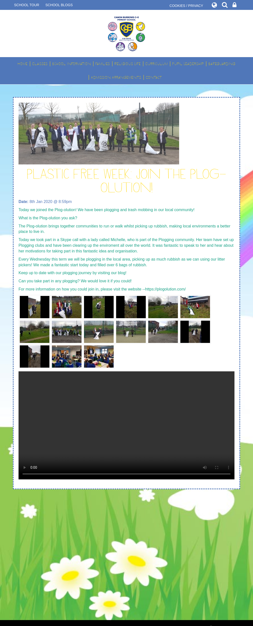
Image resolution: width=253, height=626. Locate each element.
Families (102, 64)
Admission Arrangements (116, 77)
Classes (40, 64)
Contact (154, 77)
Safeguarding (221, 64)
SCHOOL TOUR (26, 5)
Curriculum (156, 64)
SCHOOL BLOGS (59, 5)
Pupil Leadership (188, 64)
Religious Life (127, 64)
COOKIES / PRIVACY (186, 6)
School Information (71, 64)
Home (23, 64)
